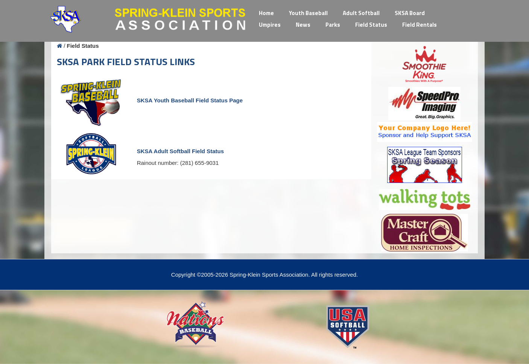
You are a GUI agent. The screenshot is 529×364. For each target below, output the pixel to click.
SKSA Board (410, 13)
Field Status (371, 24)
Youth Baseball (308, 13)
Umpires (270, 24)
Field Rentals (419, 24)
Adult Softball (361, 13)
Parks (332, 24)
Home (266, 13)
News (303, 24)
